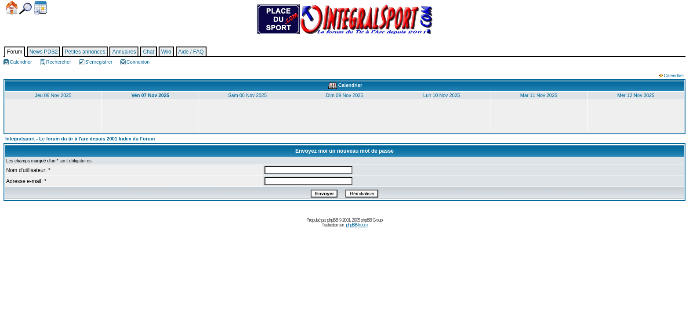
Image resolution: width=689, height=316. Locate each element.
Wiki (166, 52)
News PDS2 (43, 52)
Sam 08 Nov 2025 (247, 95)
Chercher (25, 8)
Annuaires (124, 52)
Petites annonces (85, 52)
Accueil (12, 7)
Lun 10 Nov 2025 (441, 95)
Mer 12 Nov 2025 (635, 95)
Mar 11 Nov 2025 (538, 95)
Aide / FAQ (191, 52)
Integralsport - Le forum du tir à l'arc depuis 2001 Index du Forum (80, 138)
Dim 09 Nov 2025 (344, 95)
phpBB (332, 220)
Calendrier (40, 7)
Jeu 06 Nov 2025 (53, 95)
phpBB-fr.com (356, 225)
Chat (148, 52)
